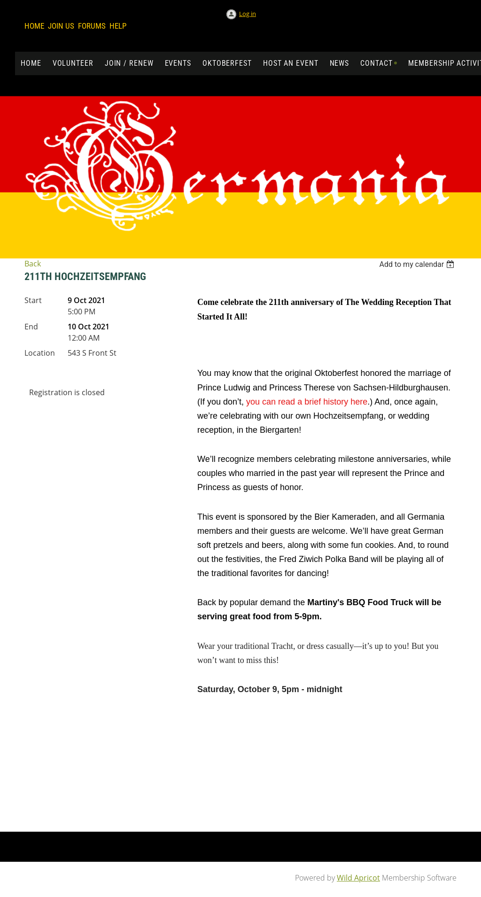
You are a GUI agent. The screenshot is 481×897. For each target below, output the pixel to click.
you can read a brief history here (306, 401)
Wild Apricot (358, 878)
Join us (61, 26)
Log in (247, 13)
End (31, 326)
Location (39, 353)
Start (33, 300)
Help (117, 26)
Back (32, 263)
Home (34, 26)
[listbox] (418, 264)
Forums (92, 26)
